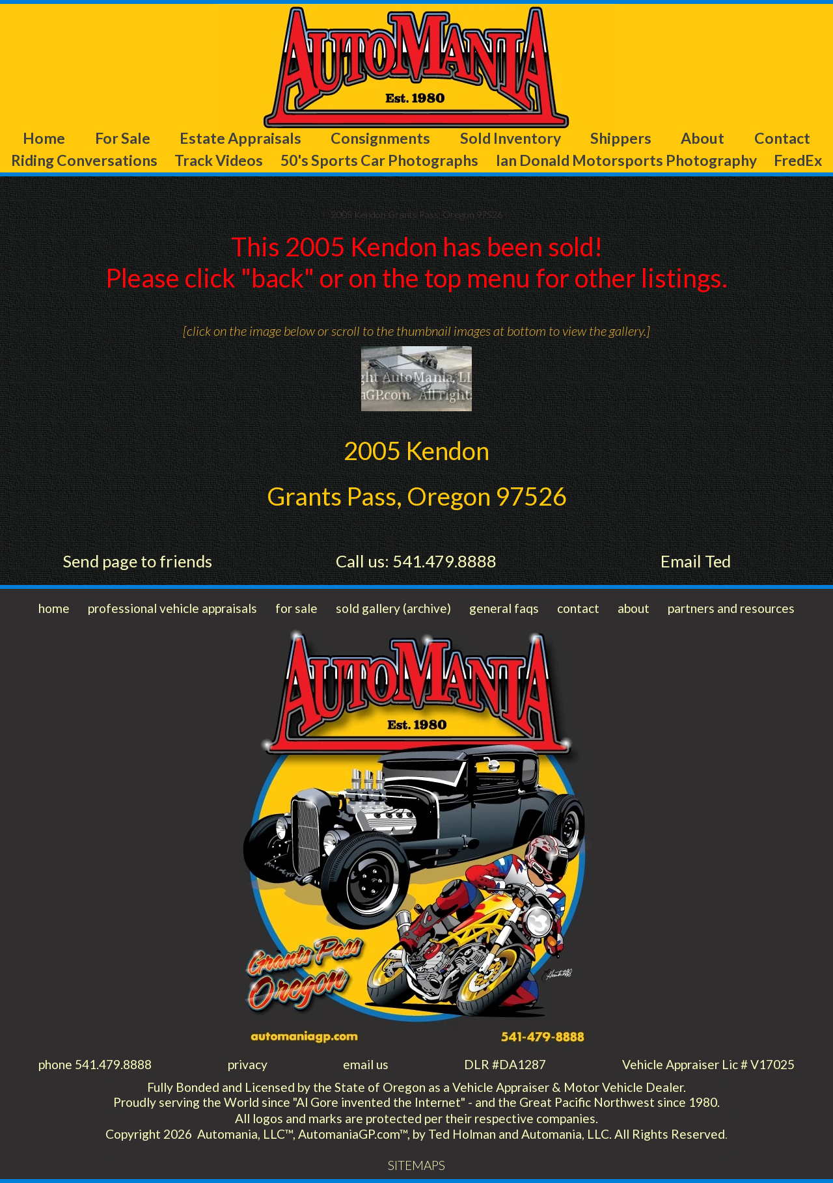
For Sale (122, 138)
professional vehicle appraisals (172, 608)
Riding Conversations (84, 160)
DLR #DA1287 (505, 1064)
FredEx (798, 160)
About (702, 138)
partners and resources (731, 608)
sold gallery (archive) (393, 608)
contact (578, 608)
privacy (247, 1064)
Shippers (620, 138)
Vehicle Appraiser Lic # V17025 (708, 1064)
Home (44, 138)
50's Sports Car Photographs (379, 160)
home (54, 608)
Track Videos (218, 160)
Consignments (380, 138)
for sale (296, 608)
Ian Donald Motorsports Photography (626, 160)
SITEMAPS (416, 1165)
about (633, 608)
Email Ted (696, 561)
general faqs (504, 608)
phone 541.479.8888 (95, 1064)
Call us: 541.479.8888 (416, 561)
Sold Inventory (510, 138)
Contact (782, 138)
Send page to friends (137, 561)
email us (366, 1064)
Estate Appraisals (240, 138)
